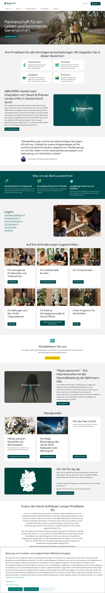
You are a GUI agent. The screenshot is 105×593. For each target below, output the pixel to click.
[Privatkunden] (12, 282)
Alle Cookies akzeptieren (15, 589)
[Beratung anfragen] (11, 36)
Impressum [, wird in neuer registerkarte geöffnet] (10, 582)
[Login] (96, 3)
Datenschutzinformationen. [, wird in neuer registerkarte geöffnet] (15, 577)
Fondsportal (8, 230)
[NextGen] (76, 324)
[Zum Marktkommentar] (48, 456)
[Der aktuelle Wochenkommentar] (18, 456)
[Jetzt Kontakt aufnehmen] (65, 493)
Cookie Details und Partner (12, 585)
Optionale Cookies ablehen (31, 589)
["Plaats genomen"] (63, 403)
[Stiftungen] (11, 324)
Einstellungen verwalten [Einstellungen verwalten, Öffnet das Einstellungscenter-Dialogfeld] (47, 589)
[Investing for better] (80, 456)
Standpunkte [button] (46, 9)
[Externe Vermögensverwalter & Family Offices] (52, 323)
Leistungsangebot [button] (31, 9)
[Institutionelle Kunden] (48, 282)
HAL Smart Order (10, 227)
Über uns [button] (10, 9)
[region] (52, 570)
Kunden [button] (19, 9)
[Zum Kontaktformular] (52, 358)
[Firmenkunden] (78, 282)
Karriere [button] (57, 9)
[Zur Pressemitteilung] (11, 129)
